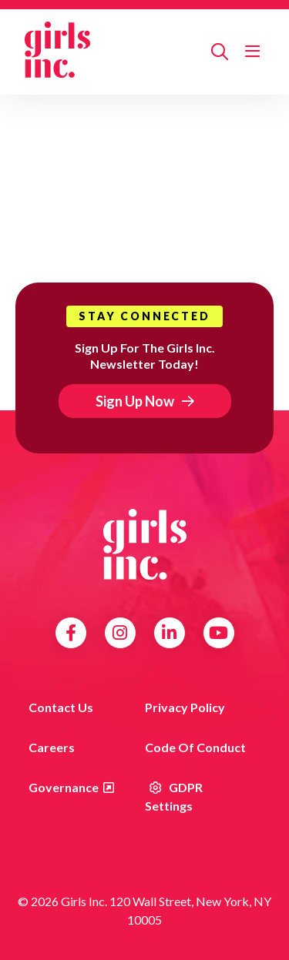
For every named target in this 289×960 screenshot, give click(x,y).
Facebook (71, 633)
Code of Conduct (195, 747)
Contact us (61, 707)
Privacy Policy (185, 707)
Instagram (120, 633)
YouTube (218, 633)
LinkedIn (169, 633)
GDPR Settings (174, 796)
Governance (64, 787)
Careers (52, 747)
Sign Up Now (135, 401)
